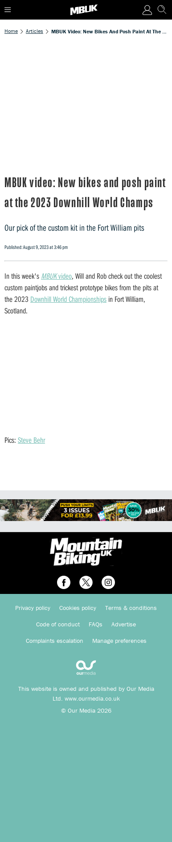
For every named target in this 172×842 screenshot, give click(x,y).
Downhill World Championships (68, 299)
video (56, 276)
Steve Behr (31, 440)
